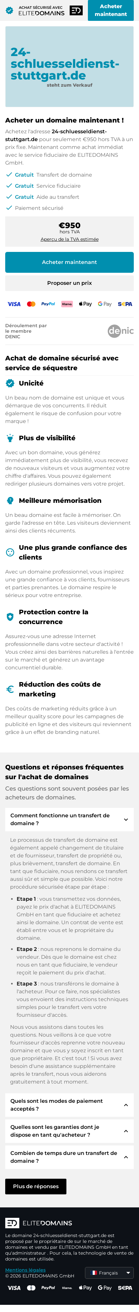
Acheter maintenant (111, 10)
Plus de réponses (36, 1186)
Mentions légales (25, 1270)
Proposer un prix (69, 283)
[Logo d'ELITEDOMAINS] (69, 1224)
